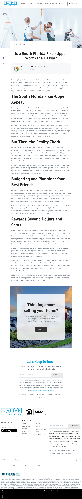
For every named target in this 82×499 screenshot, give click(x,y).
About (24, 424)
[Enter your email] (36, 375)
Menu (61, 4)
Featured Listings (51, 3)
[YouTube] (8, 423)
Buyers (31, 3)
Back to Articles (19, 44)
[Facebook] (2, 423)
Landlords (39, 3)
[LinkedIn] (5, 423)
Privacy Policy (76, 460)
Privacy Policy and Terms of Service (42, 390)
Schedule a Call (40, 434)
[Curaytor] (9, 432)
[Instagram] (11, 423)
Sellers (23, 3)
